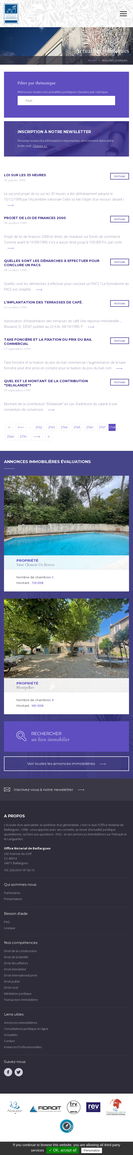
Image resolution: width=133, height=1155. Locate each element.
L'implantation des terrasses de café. (43, 302)
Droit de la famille (16, 957)
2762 (38, 427)
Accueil (92, 60)
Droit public (12, 981)
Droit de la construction (20, 951)
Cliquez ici (40, 146)
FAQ (7, 922)
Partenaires (12, 893)
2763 (51, 427)
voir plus (11, 205)
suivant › (37, 436)
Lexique (9, 928)
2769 (10, 436)
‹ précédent (21, 427)
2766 (89, 427)
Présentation (13, 899)
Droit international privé (20, 975)
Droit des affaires (16, 963)
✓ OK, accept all (62, 1150)
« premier (9, 427)
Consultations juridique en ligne (26, 1029)
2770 (23, 436)
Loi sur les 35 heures (25, 175)
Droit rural (11, 987)
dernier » (48, 436)
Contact (9, 1041)
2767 (102, 427)
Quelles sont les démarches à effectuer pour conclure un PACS (51, 263)
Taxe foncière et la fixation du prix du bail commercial (48, 341)
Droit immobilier (15, 969)
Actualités (11, 1035)
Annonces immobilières (20, 1022)
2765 (77, 427)
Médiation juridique (17, 993)
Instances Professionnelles (23, 1047)
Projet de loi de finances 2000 (35, 218)
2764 (64, 427)
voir (66, 533)
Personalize (92, 1150)
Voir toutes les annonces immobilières (66, 763)
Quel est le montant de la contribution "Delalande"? (46, 383)
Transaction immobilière (21, 1000)
